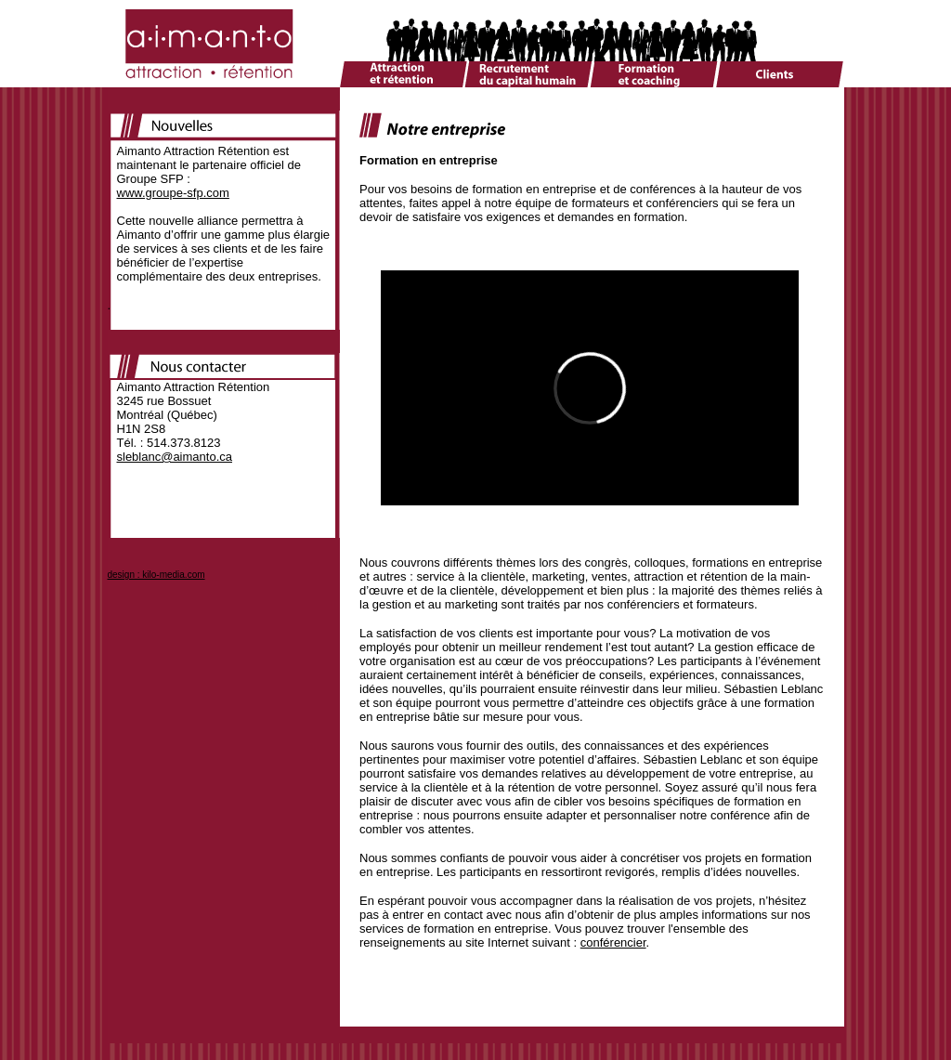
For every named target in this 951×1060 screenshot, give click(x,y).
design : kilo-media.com (156, 574)
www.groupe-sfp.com (173, 193)
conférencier (613, 942)
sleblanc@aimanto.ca (174, 457)
